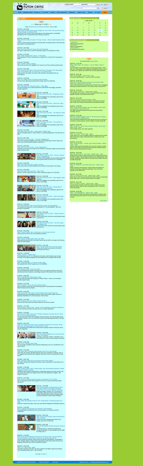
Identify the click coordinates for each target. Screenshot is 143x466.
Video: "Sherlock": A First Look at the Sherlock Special (31, 285)
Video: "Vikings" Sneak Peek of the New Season (49, 246)
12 (72, 30)
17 (100, 30)
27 (77, 35)
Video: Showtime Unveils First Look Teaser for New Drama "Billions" (35, 360)
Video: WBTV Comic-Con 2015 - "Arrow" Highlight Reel (32, 147)
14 (83, 30)
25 (105, 32)
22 (88, 32)
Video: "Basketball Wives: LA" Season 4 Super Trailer (31, 262)
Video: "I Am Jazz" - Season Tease (26, 254)
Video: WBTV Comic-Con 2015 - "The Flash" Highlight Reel (33, 139)
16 (94, 30)
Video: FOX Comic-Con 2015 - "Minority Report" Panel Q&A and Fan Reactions (49, 187)
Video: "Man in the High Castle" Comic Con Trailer (30, 239)
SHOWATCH (74, 42)
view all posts (94, 61)
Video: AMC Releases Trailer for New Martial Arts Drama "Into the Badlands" (37, 205)
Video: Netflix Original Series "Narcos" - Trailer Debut (31, 55)
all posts (31, 26)
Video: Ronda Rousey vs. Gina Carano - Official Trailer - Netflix (86, 154)
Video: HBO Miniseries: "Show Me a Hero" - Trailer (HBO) (32, 86)
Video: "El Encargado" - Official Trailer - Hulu (82, 75)
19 (72, 32)
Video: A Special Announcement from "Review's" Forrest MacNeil (34, 408)
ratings (51, 26)
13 (77, 30)
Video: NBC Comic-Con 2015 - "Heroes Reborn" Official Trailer (33, 131)
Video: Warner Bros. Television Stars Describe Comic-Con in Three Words (37, 351)
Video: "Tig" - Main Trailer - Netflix (26, 447)
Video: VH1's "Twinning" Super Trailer (27, 343)
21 (83, 32)
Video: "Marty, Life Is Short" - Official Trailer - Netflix (83, 91)
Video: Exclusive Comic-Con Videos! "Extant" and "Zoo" (32, 301)
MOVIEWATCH (75, 48)
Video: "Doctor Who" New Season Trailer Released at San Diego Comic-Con (37, 293)
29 (88, 35)
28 (83, 35)
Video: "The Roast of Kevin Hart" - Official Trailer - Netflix (85, 175)
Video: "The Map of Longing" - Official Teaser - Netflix (84, 183)
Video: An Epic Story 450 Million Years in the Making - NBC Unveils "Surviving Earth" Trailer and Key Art (87, 108)
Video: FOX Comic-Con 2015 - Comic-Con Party (30, 164)
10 (100, 27)
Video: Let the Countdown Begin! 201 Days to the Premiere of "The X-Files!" (37, 379)
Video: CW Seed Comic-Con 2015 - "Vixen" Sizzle (30, 171)
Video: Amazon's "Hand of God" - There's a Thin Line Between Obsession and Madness (40, 307)
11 (105, 27)
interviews (46, 26)
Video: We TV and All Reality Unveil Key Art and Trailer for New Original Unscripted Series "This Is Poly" (86, 83)
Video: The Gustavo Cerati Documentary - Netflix (83, 99)
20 (77, 32)
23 (94, 32)
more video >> (104, 200)
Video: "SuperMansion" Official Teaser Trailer (29, 277)
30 (94, 35)
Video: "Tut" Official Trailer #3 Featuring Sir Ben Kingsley (32, 79)
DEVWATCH (74, 45)
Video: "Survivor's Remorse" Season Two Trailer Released (32, 49)
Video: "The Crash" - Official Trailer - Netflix (81, 134)
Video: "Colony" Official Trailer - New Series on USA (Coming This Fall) (36, 232)
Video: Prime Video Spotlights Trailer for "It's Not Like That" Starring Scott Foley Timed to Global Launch (88, 117)
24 (100, 32)
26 (72, 35)
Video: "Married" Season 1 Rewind (26, 63)
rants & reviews (38, 26)
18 (105, 30)
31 (100, 35)
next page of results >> (41, 454)
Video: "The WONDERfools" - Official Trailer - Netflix (84, 193)
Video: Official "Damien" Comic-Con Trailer (28, 269)
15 (88, 30)
